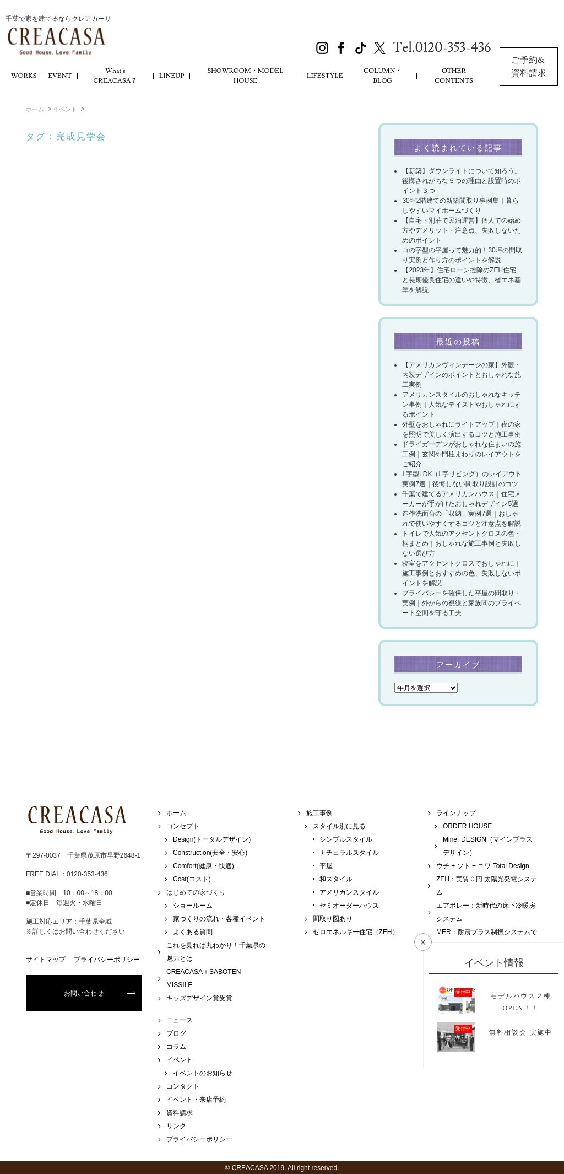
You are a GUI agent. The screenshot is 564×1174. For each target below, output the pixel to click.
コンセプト (182, 826)
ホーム (35, 109)
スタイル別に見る (339, 826)
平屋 (326, 866)
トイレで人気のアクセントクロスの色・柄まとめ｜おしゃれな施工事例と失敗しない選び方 (461, 543)
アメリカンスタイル (349, 892)
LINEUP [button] (171, 76)
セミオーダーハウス (349, 905)
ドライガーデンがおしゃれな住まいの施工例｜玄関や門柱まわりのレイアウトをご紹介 (461, 454)
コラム (176, 1047)
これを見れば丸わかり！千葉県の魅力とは (215, 951)
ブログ (176, 1033)
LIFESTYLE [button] (325, 76)
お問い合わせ (84, 993)
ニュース (179, 1020)
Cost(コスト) (192, 879)
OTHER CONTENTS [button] (454, 76)
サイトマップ (46, 959)
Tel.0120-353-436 (442, 47)
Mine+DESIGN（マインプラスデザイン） (488, 846)
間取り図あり (332, 919)
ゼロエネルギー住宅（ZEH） (356, 932)
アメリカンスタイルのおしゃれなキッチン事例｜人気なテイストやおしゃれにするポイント (461, 404)
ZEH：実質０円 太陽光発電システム (486, 885)
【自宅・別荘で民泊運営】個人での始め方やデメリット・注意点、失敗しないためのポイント (461, 230)
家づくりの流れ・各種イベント (219, 919)
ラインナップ (456, 813)
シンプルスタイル (345, 839)
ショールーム (193, 905)
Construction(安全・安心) (210, 853)
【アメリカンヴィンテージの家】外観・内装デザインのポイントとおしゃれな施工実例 (461, 375)
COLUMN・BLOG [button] (383, 76)
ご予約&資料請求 (528, 66)
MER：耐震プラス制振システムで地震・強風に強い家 (486, 938)
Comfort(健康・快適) (203, 866)
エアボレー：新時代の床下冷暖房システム (485, 912)
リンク (176, 1126)
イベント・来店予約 (196, 1099)
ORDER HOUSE (467, 826)
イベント (65, 109)
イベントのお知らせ (202, 1073)
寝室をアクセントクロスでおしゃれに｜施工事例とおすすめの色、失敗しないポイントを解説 (461, 573)
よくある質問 (193, 932)
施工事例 (319, 813)
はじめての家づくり (196, 892)
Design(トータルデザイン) (212, 839)
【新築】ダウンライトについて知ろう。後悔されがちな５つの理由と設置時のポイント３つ (461, 181)
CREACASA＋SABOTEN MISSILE (203, 978)
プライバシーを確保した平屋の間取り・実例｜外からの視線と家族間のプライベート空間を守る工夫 (461, 603)
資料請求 (179, 1113)
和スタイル (335, 879)
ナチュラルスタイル (349, 853)
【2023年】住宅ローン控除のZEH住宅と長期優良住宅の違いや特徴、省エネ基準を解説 (461, 280)
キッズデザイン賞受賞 (199, 998)
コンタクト (182, 1086)
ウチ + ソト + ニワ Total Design (482, 866)
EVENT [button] (60, 76)
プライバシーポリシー (107, 959)
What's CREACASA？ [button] (115, 76)
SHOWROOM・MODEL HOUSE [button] (246, 76)
